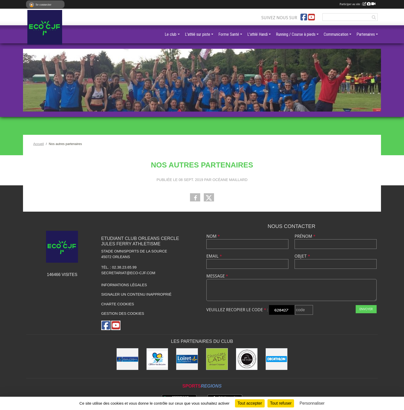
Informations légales (124, 285)
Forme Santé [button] (228, 34)
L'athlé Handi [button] (257, 34)
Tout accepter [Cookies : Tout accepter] (250, 403)
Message (217, 276)
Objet (302, 256)
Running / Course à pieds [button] (296, 34)
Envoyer (366, 309)
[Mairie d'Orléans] (127, 359)
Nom (213, 236)
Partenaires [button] (365, 34)
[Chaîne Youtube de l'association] (311, 17)
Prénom (305, 236)
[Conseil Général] (187, 359)
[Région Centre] (157, 359)
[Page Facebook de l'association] (303, 17)
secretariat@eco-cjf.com (128, 273)
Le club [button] (170, 34)
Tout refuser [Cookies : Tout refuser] (280, 403)
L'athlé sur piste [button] (197, 34)
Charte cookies (117, 304)
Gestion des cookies (122, 313)
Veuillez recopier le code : (237, 309)
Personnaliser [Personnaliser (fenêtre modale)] (312, 403)
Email (214, 256)
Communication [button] (336, 34)
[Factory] (247, 359)
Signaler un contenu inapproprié (136, 294)
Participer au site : (357, 4)
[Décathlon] (276, 359)
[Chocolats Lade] (217, 359)
